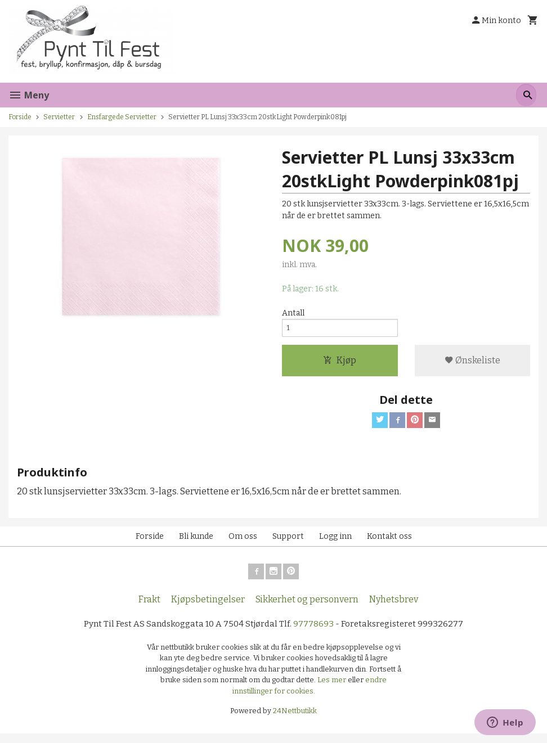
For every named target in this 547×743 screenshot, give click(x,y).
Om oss (242, 543)
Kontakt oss (389, 543)
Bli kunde (196, 543)
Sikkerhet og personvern (306, 608)
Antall (293, 313)
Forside (20, 117)
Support (288, 543)
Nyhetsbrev (393, 608)
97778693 (315, 633)
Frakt (149, 608)
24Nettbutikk (295, 721)
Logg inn (335, 543)
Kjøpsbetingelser (208, 608)
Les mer (332, 690)
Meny (28, 95)
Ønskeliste (472, 364)
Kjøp (339, 364)
